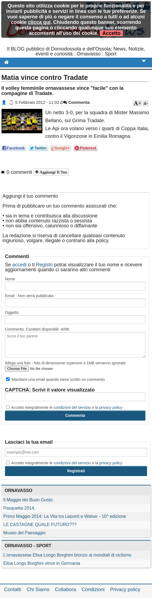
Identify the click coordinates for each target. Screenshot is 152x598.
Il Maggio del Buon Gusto (28, 500)
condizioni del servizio (72, 407)
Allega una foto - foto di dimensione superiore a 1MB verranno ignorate (65, 363)
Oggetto (12, 312)
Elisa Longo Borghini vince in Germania (41, 563)
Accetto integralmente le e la (64, 407)
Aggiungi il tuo (52, 172)
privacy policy (110, 407)
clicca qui (39, 22)
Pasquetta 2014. (19, 508)
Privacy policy (125, 589)
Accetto (111, 33)
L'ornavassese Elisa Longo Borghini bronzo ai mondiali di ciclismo (67, 555)
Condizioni (93, 589)
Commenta (76, 102)
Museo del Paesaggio (24, 532)
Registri (44, 264)
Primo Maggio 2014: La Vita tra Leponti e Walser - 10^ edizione (64, 516)
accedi (19, 264)
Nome (10, 279)
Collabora (65, 589)
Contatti (12, 589)
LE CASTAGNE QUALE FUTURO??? (40, 524)
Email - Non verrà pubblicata (29, 296)
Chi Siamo (38, 589)
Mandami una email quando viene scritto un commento (55, 379)
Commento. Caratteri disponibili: (37, 329)
